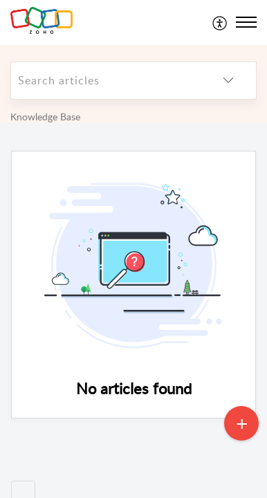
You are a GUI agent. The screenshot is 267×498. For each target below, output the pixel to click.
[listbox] (228, 80)
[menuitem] (220, 22)
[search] (106, 80)
